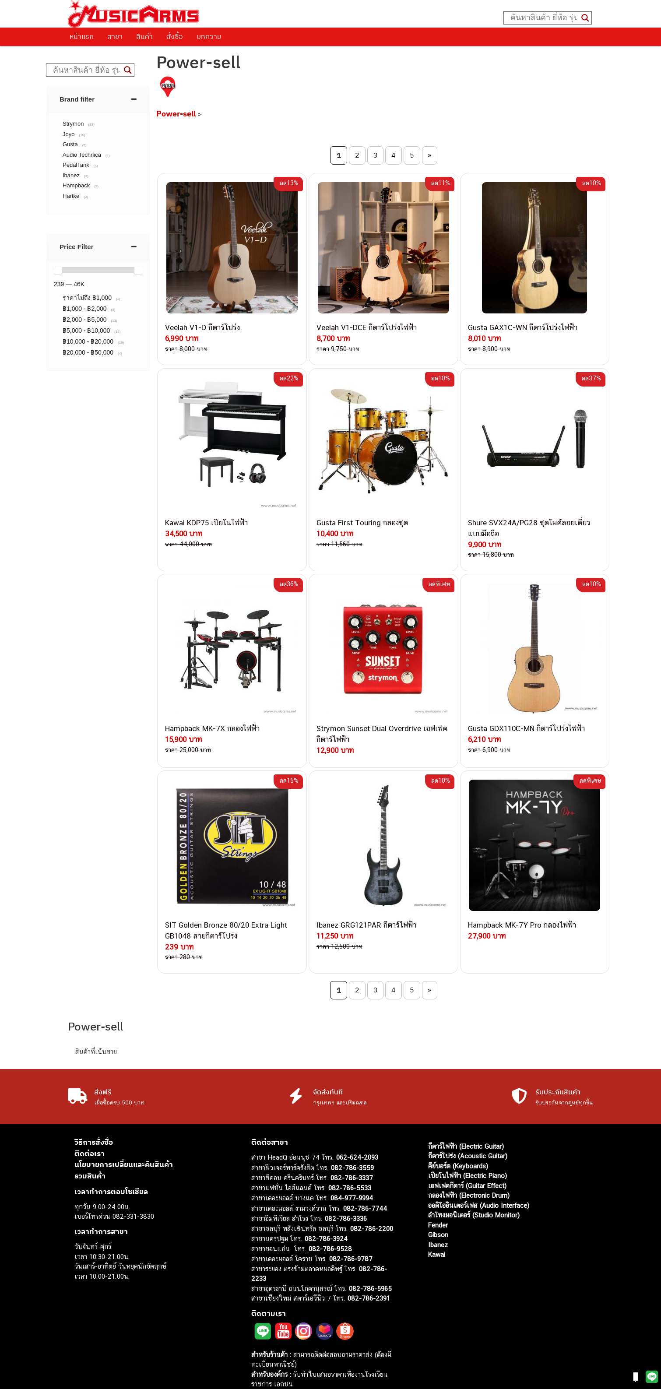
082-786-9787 (351, 1227)
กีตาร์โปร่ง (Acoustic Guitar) (467, 1125)
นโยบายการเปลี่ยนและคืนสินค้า (123, 1133)
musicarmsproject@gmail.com (313, 1367)
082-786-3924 (326, 1207)
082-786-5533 (349, 1156)
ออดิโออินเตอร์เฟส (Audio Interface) (478, 1174)
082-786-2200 (371, 1197)
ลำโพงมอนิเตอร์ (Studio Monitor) (474, 1184)
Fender (438, 1193)
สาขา (115, 36)
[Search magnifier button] (585, 18)
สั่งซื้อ (174, 36)
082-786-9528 (330, 1217)
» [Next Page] (429, 155)
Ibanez (438, 1213)
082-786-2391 (369, 1267)
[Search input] (543, 18)
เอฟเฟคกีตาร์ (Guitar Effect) (467, 1154)
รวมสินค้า (89, 1144)
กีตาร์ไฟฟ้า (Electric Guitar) (466, 1114)
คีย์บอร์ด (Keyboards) (458, 1134)
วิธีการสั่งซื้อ (93, 1111)
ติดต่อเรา (89, 1122)
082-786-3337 (351, 1146)
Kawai (436, 1223)
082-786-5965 (370, 1257)
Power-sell (176, 114)
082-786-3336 (346, 1187)
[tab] (98, 99)
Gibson (438, 1203)
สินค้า (144, 36)
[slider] (57, 270)
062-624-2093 (357, 1126)
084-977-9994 (351, 1167)
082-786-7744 (365, 1177)
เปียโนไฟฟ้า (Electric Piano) (467, 1144)
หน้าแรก (82, 36)
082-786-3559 (352, 1136)
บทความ (209, 36)
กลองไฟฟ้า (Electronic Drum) (469, 1164)
